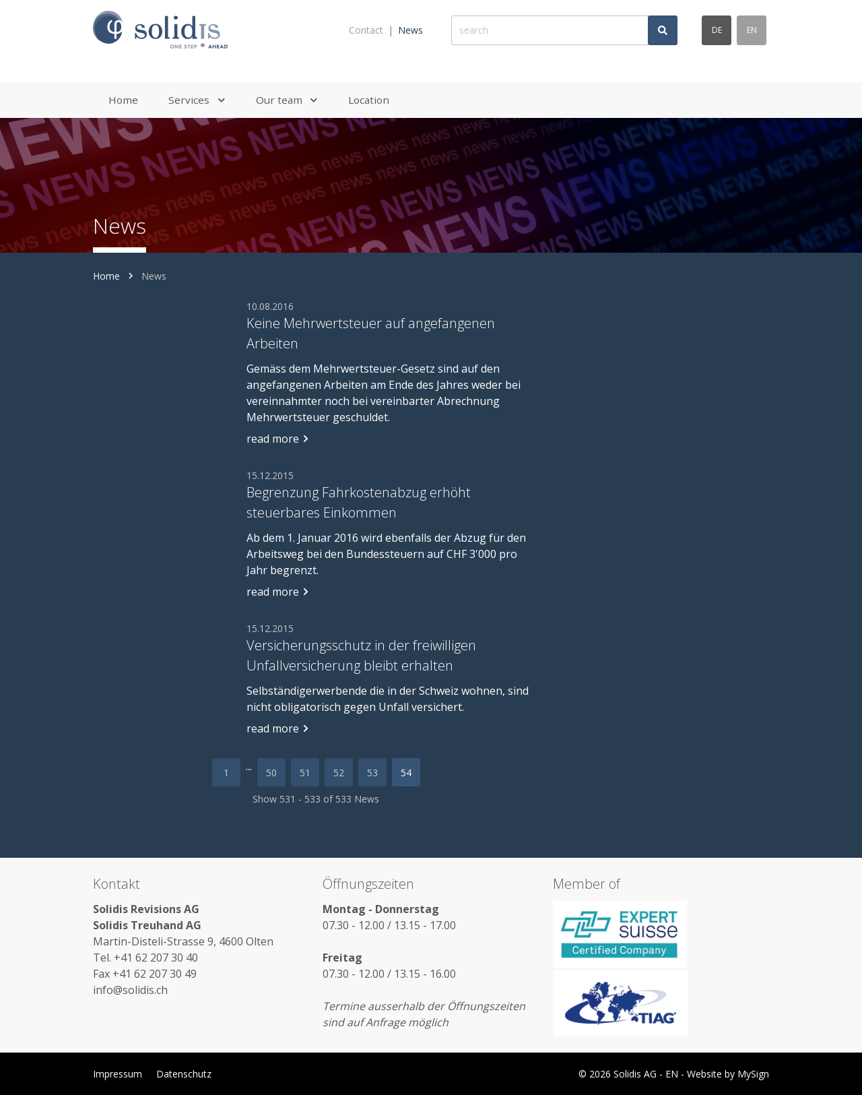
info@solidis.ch (130, 989)
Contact (366, 30)
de (717, 30)
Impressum (117, 1073)
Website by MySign (728, 1073)
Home (106, 276)
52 (338, 772)
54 (406, 772)
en (752, 30)
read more (278, 438)
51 (305, 772)
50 (271, 772)
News (410, 30)
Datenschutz (183, 1073)
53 (372, 772)
